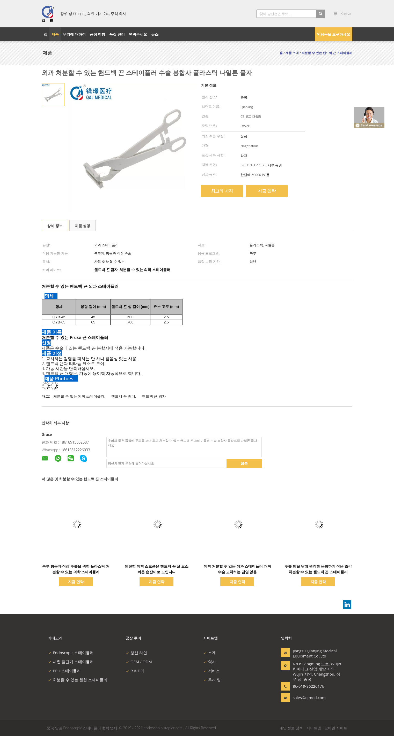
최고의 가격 (222, 191)
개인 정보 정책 (291, 727)
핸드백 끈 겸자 (154, 396)
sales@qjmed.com (309, 697)
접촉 (244, 463)
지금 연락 (266, 191)
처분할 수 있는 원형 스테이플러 (77, 679)
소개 (209, 652)
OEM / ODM (139, 661)
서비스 (211, 670)
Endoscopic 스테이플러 (71, 652)
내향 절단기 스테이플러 (71, 661)
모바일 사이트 (335, 727)
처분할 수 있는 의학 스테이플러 (78, 396)
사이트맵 (314, 727)
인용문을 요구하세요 (334, 34)
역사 (209, 661)
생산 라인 (136, 652)
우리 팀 (212, 679)
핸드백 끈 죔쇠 (123, 396)
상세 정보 (55, 225)
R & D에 (135, 670)
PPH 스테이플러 (64, 670)
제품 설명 (82, 225)
